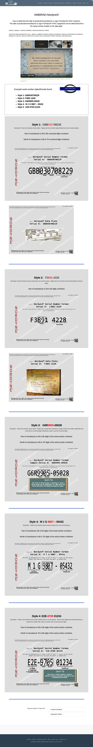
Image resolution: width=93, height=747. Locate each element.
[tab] (66, 709)
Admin (49, 739)
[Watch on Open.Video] (28, 75)
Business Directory (42, 739)
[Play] (55, 44)
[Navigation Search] (87, 3)
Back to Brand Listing (70, 88)
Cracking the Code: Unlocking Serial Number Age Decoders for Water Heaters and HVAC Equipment (46, 50)
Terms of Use (63, 739)
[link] (22, 50)
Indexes (34, 739)
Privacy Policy (55, 739)
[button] (91, 1)
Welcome (29, 739)
